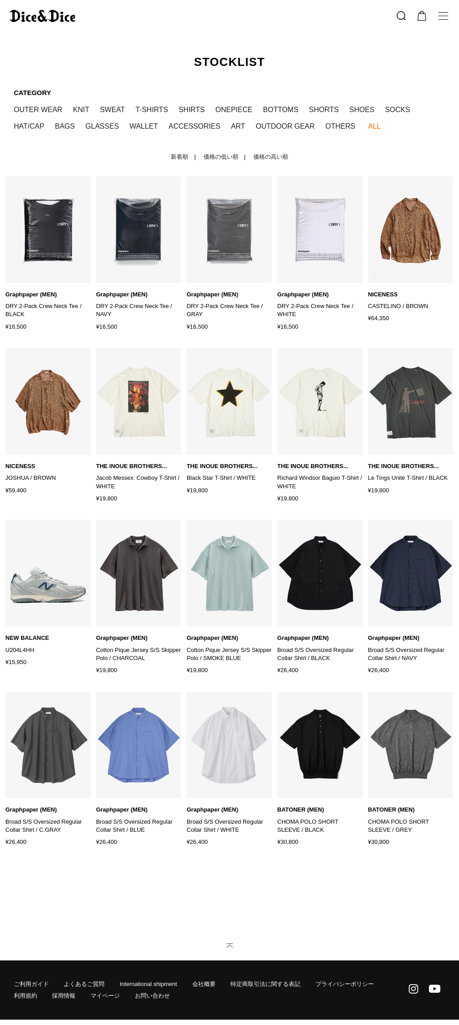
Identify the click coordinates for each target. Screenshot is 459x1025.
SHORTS (323, 109)
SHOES (361, 109)
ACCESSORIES (195, 126)
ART (238, 126)
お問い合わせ (152, 995)
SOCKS (397, 109)
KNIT (81, 109)
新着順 (179, 156)
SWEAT (112, 109)
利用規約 (25, 995)
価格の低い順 (221, 156)
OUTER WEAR (38, 109)
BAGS (65, 126)
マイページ (105, 995)
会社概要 (204, 984)
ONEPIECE (233, 109)
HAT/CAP (29, 126)
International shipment (148, 984)
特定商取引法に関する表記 (265, 984)
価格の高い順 (270, 156)
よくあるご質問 (84, 984)
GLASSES (102, 126)
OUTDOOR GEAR (285, 126)
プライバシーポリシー (345, 984)
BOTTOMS (281, 109)
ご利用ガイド (31, 984)
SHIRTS (191, 109)
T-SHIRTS (151, 109)
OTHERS (340, 126)
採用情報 (63, 995)
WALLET (144, 126)
